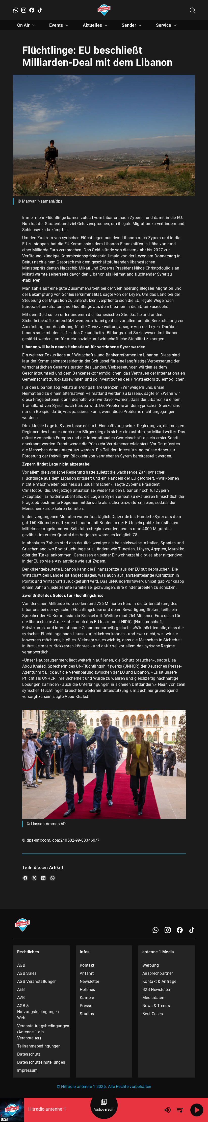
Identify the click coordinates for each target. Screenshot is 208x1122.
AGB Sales (27, 973)
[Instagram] (23, 10)
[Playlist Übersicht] (180, 1110)
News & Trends (156, 1005)
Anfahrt (87, 973)
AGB (21, 965)
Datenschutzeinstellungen (41, 1062)
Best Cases (152, 1013)
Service (167, 25)
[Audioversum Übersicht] (104, 1105)
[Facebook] (31, 10)
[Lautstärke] (168, 1110)
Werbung (150, 965)
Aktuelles (96, 25)
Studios (87, 1013)
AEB (21, 989)
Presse (86, 1005)
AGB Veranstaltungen (37, 981)
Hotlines (87, 989)
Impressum (27, 1070)
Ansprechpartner (157, 973)
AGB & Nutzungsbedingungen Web (38, 1011)
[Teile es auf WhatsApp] (52, 878)
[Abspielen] (197, 1110)
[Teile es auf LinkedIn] (43, 878)
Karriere (87, 997)
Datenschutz (28, 1054)
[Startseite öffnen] (104, 10)
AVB (21, 997)
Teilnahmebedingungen (39, 1046)
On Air (27, 25)
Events (59, 25)
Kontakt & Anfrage (159, 981)
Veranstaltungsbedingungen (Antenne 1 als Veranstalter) (41, 1031)
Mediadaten (153, 997)
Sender (132, 25)
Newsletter (89, 981)
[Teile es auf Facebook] (25, 878)
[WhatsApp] (15, 10)
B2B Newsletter (156, 989)
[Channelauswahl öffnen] (192, 10)
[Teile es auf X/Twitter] (34, 878)
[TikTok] (39, 10)
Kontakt (87, 965)
